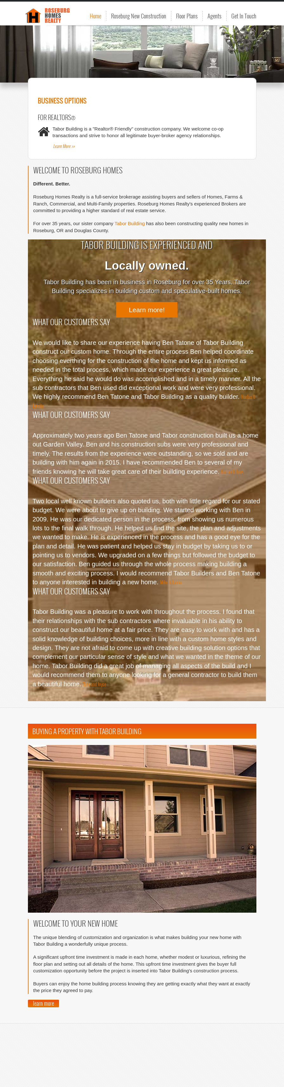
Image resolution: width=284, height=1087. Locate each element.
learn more (43, 1003)
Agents (214, 16)
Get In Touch (243, 16)
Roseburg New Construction (138, 16)
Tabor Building (130, 223)
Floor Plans (187, 16)
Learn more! (147, 309)
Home (95, 16)
